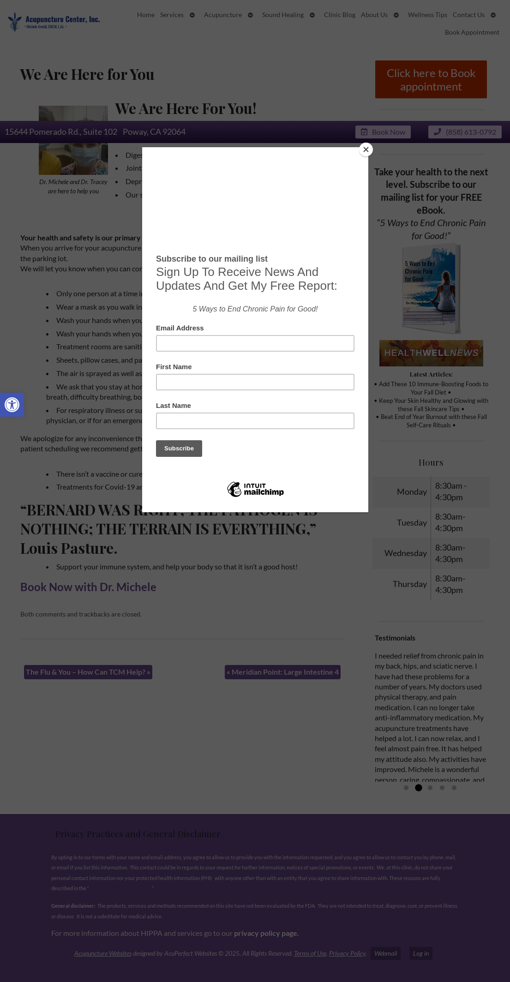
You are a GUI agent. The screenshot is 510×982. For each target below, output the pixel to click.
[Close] (366, 149)
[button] (12, 405)
